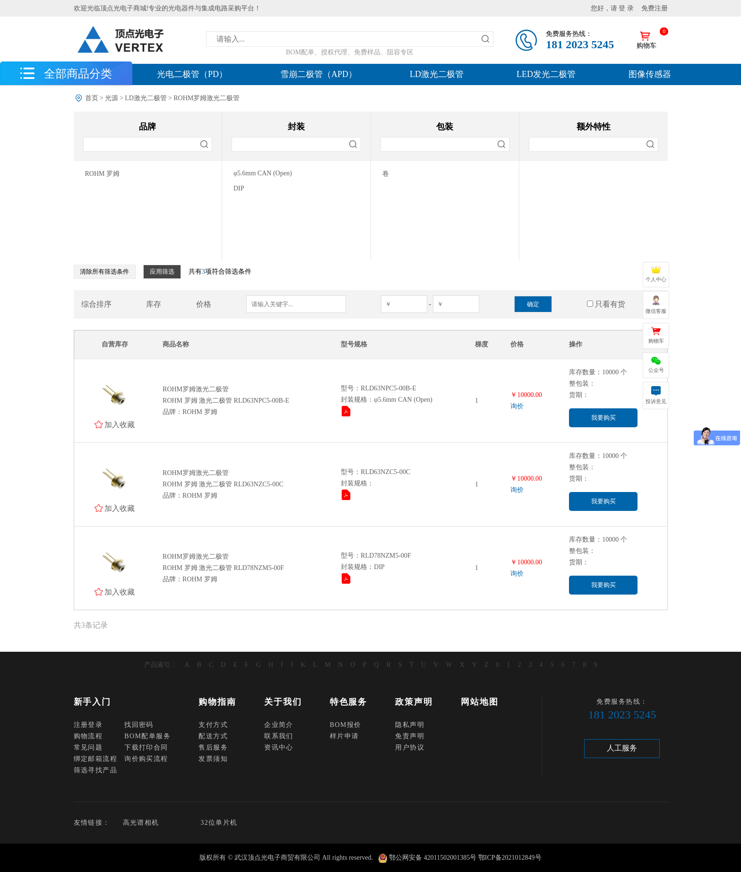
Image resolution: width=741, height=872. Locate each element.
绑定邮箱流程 (95, 758)
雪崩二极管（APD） (318, 74)
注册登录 (88, 724)
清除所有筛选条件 (104, 271)
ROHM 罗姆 (102, 173)
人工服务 (622, 748)
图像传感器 (650, 74)
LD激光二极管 (437, 74)
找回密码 (139, 724)
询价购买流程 (146, 758)
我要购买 (603, 417)
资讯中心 (278, 747)
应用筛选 (162, 271)
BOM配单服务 (147, 736)
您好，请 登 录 (612, 8)
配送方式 (213, 736)
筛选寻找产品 (95, 770)
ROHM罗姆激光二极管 (206, 98)
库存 (153, 304)
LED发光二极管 (546, 74)
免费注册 (654, 8)
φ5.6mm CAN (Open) (262, 173)
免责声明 (409, 736)
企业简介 (278, 724)
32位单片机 (218, 822)
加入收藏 (119, 424)
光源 (111, 98)
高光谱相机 (141, 822)
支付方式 (213, 724)
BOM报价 (346, 724)
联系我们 (278, 736)
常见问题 (88, 747)
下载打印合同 (146, 747)
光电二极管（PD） (192, 74)
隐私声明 (409, 724)
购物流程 (88, 736)
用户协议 (409, 747)
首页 (91, 98)
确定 (533, 304)
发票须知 (213, 758)
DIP (238, 188)
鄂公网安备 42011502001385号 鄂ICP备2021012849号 (465, 857)
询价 (517, 406)
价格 (203, 304)
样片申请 (344, 736)
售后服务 (213, 747)
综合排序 (96, 304)
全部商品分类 (78, 73)
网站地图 (479, 702)
